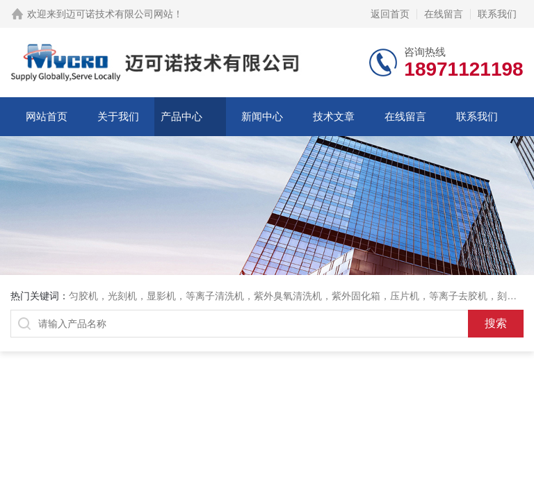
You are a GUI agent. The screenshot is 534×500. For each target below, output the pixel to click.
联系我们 (497, 13)
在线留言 (443, 13)
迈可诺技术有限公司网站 (119, 13)
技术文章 (334, 116)
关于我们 (118, 116)
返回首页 (390, 13)
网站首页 (46, 116)
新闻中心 (262, 116)
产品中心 (181, 116)
